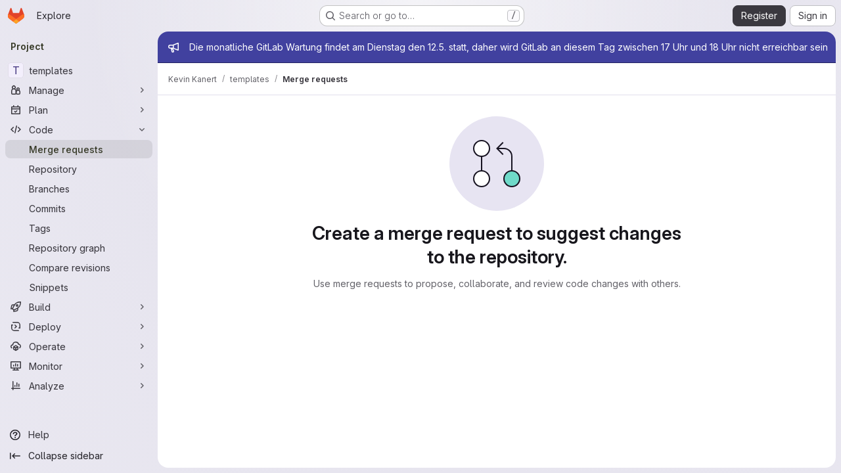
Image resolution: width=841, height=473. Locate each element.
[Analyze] (78, 385)
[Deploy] (78, 326)
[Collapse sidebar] (78, 456)
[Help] (78, 435)
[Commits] (78, 208)
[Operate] (78, 346)
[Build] (78, 307)
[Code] (78, 129)
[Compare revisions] (78, 267)
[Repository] (78, 169)
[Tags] (78, 228)
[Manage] (78, 90)
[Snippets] (78, 287)
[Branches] (78, 188)
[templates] (78, 70)
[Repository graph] (78, 247)
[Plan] (78, 110)
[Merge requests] (78, 149)
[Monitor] (78, 366)
